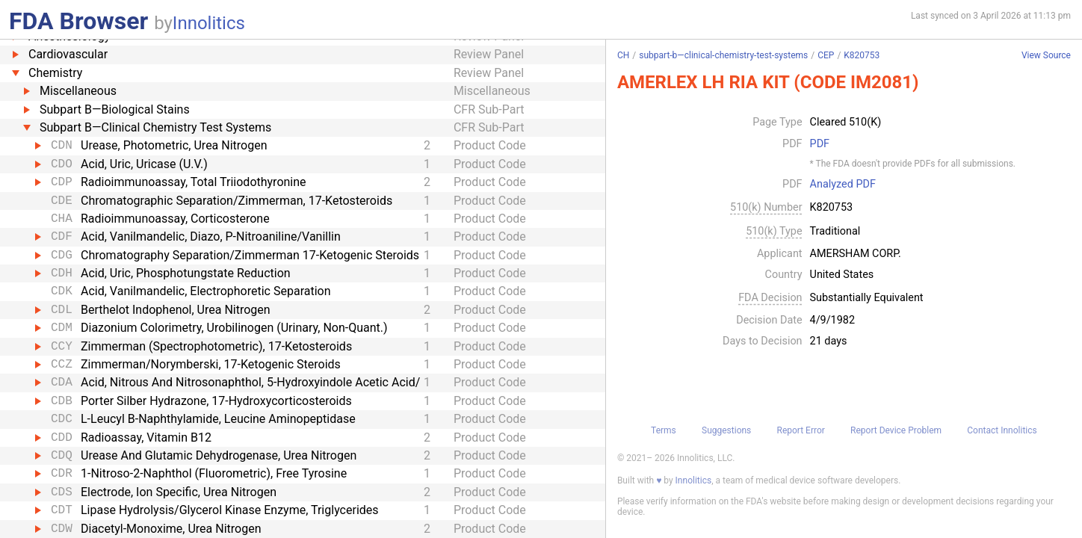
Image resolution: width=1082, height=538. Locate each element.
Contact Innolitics (1001, 430)
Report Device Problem (896, 430)
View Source (1046, 56)
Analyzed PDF (843, 185)
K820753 (861, 55)
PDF (819, 144)
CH (623, 55)
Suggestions (726, 430)
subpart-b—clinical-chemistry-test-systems (723, 55)
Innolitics (209, 23)
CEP (825, 55)
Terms (663, 430)
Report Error (801, 430)
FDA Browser (78, 21)
